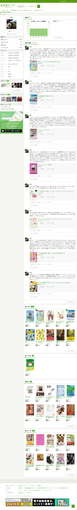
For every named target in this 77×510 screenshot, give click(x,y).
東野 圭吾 (27, 324)
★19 (39, 202)
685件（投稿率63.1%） (13, 64)
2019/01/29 (49, 107)
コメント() (42, 107)
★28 (39, 73)
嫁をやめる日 (28, 396)
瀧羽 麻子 (68, 399)
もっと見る (58, 37)
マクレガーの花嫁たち (40, 416)
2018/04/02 (49, 230)
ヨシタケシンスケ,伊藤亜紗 (30, 343)
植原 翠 (47, 448)
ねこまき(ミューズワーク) (43, 220)
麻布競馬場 (27, 448)
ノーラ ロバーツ (39, 418)
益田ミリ (37, 448)
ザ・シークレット (28, 416)
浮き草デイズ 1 (28, 370)
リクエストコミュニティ (47, 490)
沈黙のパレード (69, 465)
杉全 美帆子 (48, 399)
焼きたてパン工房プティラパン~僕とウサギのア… (50, 447)
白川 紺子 (47, 467)
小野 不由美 (68, 418)
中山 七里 (68, 448)
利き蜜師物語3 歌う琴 (50, 341)
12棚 (9, 66)
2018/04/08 (49, 202)
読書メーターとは (22, 485)
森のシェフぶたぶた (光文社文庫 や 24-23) (49, 61)
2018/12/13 (49, 141)
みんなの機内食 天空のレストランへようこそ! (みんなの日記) (54, 282)
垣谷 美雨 (27, 399)
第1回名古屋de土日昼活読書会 (7, 109)
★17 (39, 107)
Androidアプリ (21, 492)
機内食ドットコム (41, 284)
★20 (39, 230)
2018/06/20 (49, 176)
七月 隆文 (47, 324)
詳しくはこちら (6, 118)
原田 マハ (47, 418)
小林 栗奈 (40, 97)
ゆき (31, 46)
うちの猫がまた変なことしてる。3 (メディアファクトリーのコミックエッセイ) (56, 192)
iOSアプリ (29, 492)
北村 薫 (57, 399)
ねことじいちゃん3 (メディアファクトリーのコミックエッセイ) (54, 219)
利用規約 (39, 485)
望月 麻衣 (57, 467)
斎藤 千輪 (27, 467)
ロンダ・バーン (28, 418)
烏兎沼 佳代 (40, 254)
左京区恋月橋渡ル (69, 396)
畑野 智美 (40, 166)
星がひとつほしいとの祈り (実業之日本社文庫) (50, 417)
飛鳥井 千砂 (58, 418)
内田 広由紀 (38, 399)
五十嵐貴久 (40, 131)
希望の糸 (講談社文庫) (29, 321)
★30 (39, 176)
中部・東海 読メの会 (5, 106)
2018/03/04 (49, 264)
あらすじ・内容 (50, 65)
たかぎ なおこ (28, 373)
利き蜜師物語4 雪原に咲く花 (45, 96)
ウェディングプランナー (44, 130)
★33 (39, 141)
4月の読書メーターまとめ (11, 34)
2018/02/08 (49, 293)
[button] (38, 6)
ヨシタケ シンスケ (39, 343)
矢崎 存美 (37, 324)
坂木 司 (57, 448)
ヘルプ (20, 490)
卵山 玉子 (40, 194)
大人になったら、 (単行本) (45, 164)
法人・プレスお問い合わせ (34, 490)
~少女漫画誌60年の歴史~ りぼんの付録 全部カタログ (52, 253)
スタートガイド (31, 485)
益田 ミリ (57, 324)
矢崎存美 (40, 63)
